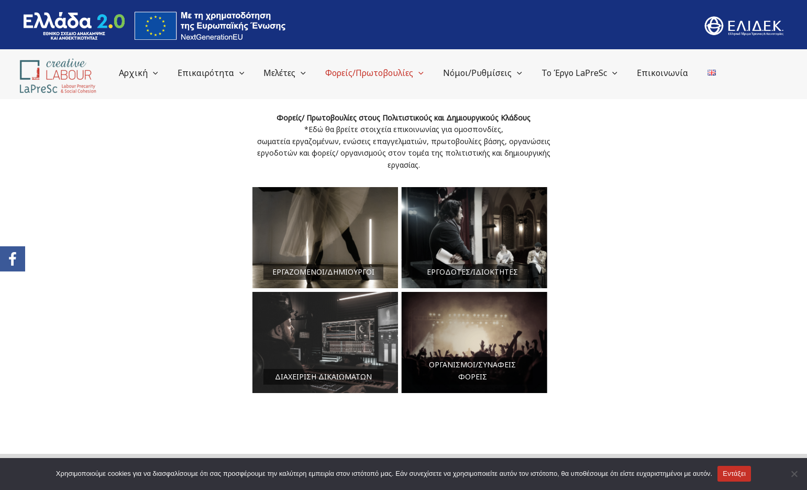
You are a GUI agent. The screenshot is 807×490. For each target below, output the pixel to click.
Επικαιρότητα (228, 73)
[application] (173, 73)
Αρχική (159, 73)
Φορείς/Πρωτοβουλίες (387, 73)
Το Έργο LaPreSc (586, 73)
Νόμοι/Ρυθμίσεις (492, 73)
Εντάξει (734, 473)
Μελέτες (300, 73)
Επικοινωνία (666, 73)
